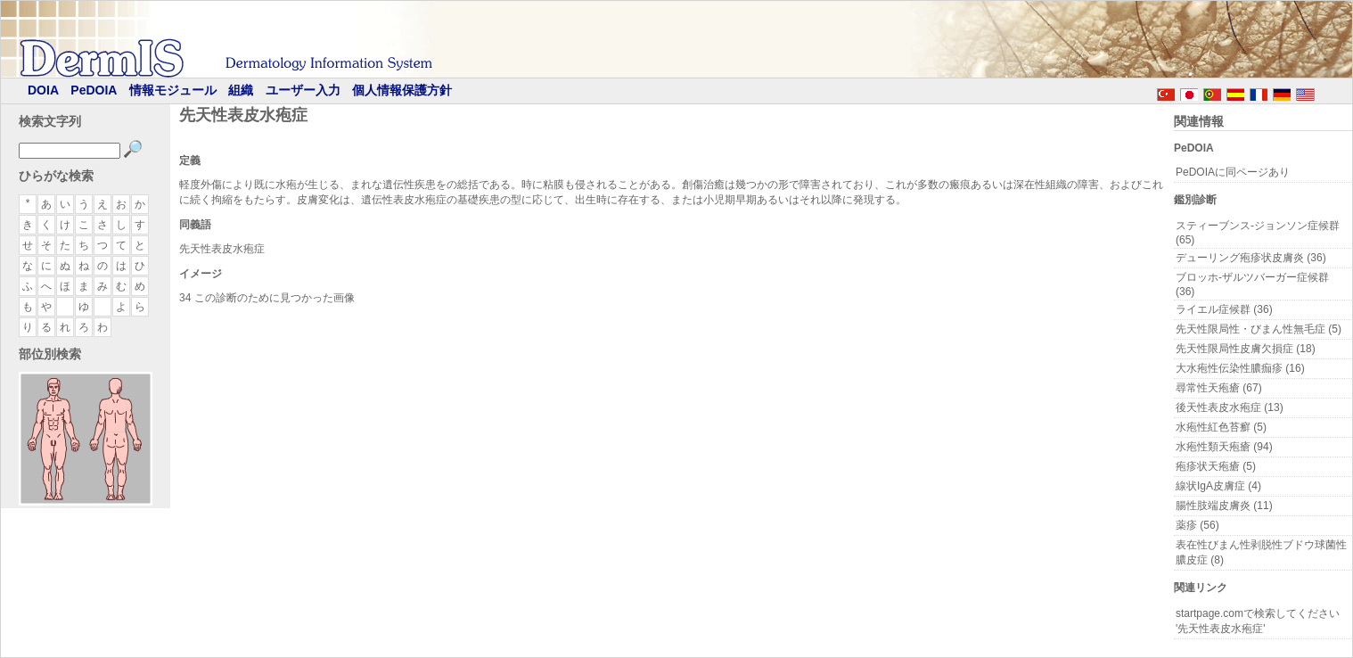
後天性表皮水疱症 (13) (1229, 407)
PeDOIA (93, 90)
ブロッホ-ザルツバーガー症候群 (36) (1252, 284)
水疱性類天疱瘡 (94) (1224, 446)
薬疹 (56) (1197, 525)
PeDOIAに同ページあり (1233, 172)
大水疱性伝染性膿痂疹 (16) (1240, 368)
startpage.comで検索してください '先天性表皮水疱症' (1258, 621)
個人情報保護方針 (402, 90)
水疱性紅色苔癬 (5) (1221, 427)
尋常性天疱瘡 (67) (1219, 388)
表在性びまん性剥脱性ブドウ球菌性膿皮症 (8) (1261, 552)
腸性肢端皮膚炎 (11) (1224, 505)
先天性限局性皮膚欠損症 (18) (1246, 348)
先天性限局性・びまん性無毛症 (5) (1258, 329)
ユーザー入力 (303, 90)
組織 (240, 90)
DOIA (43, 90)
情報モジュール (173, 90)
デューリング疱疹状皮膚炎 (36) (1251, 257)
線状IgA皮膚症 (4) (1218, 486)
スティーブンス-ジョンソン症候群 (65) (1258, 232)
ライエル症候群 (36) (1224, 309)
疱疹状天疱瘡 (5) (1216, 466)
